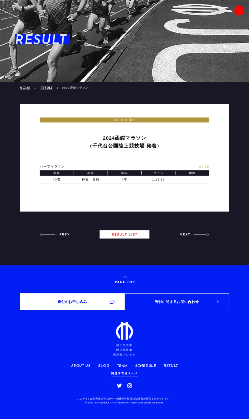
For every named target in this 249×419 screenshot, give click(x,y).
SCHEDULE (145, 366)
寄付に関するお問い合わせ (177, 302)
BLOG (103, 366)
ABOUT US (80, 366)
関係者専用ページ (124, 373)
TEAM (122, 366)
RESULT (47, 88)
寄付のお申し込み (72, 302)
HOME (25, 88)
